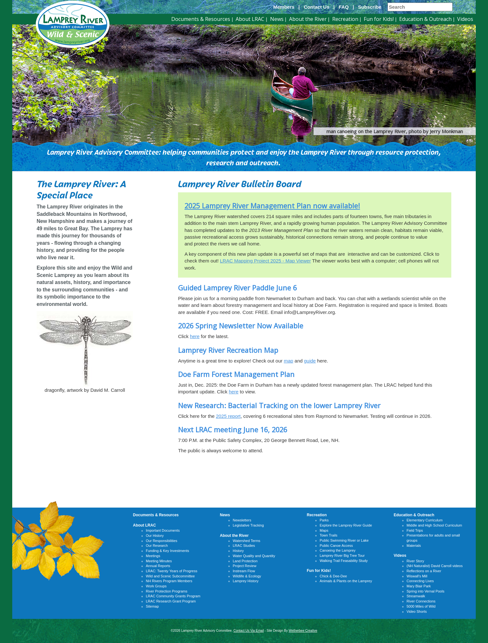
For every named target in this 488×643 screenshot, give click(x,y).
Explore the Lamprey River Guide (346, 525)
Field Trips (415, 530)
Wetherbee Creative (303, 630)
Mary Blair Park (419, 586)
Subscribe (369, 7)
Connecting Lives (420, 581)
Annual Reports (158, 566)
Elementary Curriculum (425, 520)
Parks (324, 520)
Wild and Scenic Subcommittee (170, 576)
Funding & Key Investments (167, 551)
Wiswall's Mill (417, 576)
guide (310, 360)
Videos (465, 19)
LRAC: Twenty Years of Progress (171, 571)
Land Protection (245, 561)
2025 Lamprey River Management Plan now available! (272, 205)
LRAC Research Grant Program (171, 601)
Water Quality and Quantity (254, 556)
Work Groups (156, 586)
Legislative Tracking (248, 525)
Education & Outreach (425, 19)
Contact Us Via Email (248, 630)
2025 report (228, 416)
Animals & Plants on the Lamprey (346, 581)
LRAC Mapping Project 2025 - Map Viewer (265, 260)
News (277, 19)
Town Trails (328, 535)
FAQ (344, 7)
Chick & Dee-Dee (333, 576)
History (238, 551)
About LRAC (250, 19)
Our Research (157, 545)
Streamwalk (416, 596)
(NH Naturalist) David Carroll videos (435, 566)
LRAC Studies (244, 545)
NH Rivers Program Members (169, 581)
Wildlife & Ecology (247, 576)
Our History (155, 535)
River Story (415, 561)
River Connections (421, 601)
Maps (324, 530)
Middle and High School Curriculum (434, 525)
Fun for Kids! (379, 19)
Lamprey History (245, 581)
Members (284, 7)
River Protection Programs (166, 591)
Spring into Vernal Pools (425, 591)
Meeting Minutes (159, 561)
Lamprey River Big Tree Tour (342, 555)
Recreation (345, 19)
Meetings (153, 556)
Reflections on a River (424, 571)
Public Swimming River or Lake (344, 540)
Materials (414, 545)
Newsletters (242, 520)
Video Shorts (417, 611)
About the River (308, 19)
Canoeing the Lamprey (337, 550)
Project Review (244, 566)
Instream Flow (244, 571)
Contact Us (316, 7)
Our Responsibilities (161, 541)
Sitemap (152, 606)
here (195, 336)
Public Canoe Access (336, 545)
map (288, 360)
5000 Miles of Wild (421, 606)
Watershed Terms (246, 541)
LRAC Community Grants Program (173, 596)
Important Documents (163, 530)
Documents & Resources (200, 19)
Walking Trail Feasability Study (344, 561)
